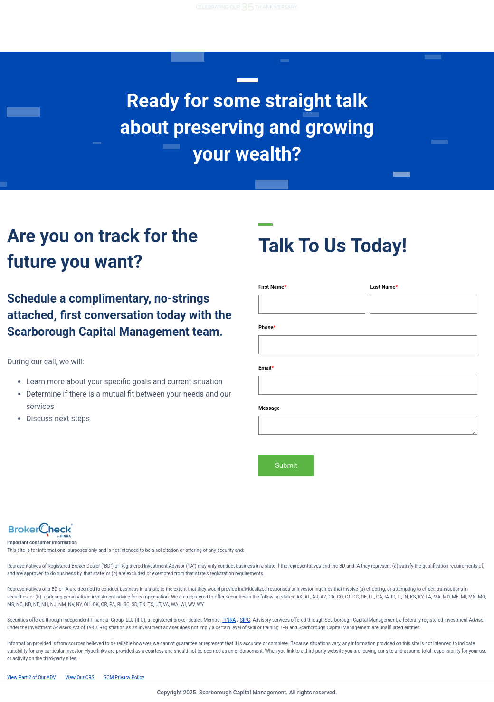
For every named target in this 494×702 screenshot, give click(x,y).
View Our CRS (79, 677)
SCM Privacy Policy (124, 677)
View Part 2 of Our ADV (31, 677)
